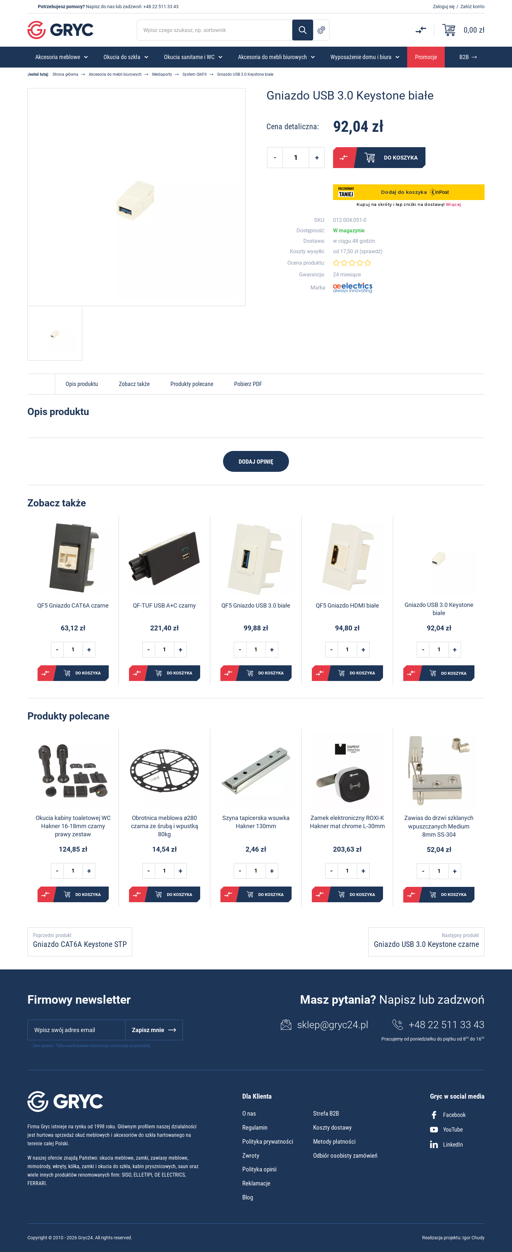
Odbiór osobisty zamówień (345, 1155)
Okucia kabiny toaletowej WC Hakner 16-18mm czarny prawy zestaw (73, 826)
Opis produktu (82, 383)
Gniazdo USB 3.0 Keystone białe (439, 608)
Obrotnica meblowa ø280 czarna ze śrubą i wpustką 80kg (164, 826)
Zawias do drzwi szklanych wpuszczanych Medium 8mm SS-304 (438, 826)
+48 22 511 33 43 (161, 6)
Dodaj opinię (256, 461)
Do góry (41, 384)
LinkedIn (446, 1144)
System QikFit (195, 74)
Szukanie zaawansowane (321, 30)
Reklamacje (256, 1183)
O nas (249, 1113)
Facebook (448, 1115)
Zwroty (250, 1155)
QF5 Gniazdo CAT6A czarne (73, 605)
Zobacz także (134, 383)
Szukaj (302, 30)
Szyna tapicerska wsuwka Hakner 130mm (256, 821)
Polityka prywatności (267, 1141)
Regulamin (254, 1127)
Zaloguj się (444, 6)
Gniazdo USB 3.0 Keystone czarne (426, 944)
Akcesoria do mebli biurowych (115, 74)
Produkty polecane (191, 383)
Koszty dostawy (332, 1127)
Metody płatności (334, 1141)
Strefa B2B (326, 1113)
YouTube (446, 1130)
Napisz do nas (100, 6)
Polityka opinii (259, 1169)
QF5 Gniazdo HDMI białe (347, 605)
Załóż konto (472, 6)
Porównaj (343, 157)
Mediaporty (162, 74)
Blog (247, 1197)
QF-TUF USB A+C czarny (164, 605)
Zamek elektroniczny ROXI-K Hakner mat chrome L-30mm (347, 821)
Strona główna (65, 74)
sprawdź (371, 251)
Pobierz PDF (248, 383)
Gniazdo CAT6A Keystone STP (80, 944)
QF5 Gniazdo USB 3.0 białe (255, 605)
